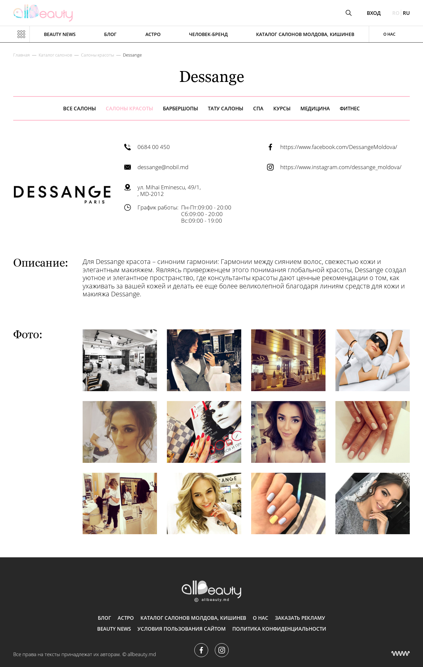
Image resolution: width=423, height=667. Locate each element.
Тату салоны (225, 108)
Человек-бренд (208, 34)
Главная (21, 55)
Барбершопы (180, 108)
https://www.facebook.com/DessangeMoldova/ (338, 147)
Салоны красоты (97, 55)
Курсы (281, 108)
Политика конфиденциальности (279, 628)
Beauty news (60, 34)
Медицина (315, 108)
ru (406, 13)
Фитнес (350, 108)
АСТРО (153, 34)
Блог (110, 34)
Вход (374, 13)
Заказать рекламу (300, 617)
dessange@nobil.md (162, 167)
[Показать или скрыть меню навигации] (21, 34)
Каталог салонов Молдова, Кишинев (305, 34)
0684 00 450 (153, 147)
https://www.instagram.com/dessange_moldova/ (341, 167)
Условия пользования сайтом (181, 628)
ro (396, 13)
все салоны (79, 108)
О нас (389, 34)
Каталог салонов (55, 55)
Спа (258, 108)
